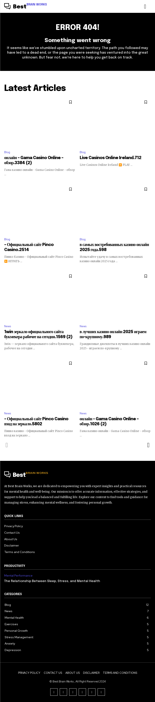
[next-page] (148, 445)
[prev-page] (6, 445)
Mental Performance (18, 575)
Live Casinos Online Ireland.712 (110, 158)
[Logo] (25, 7)
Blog (7, 152)
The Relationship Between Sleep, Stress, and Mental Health (52, 581)
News (7, 326)
